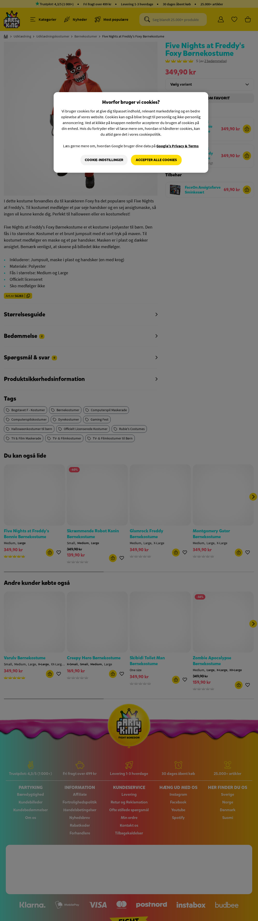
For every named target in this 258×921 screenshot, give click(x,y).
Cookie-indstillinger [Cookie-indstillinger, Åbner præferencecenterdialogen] (104, 160)
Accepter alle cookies (156, 160)
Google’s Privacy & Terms (177, 145)
